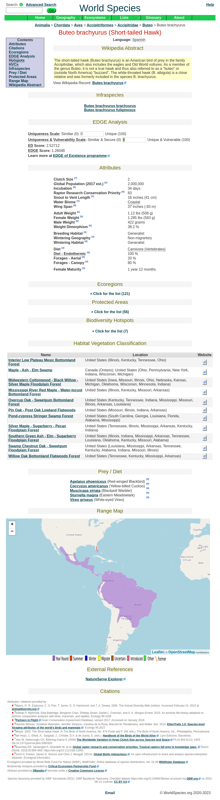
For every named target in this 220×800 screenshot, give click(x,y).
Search (11, 5)
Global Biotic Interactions (110, 754)
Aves (78, 25)
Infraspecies (19, 68)
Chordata (62, 25)
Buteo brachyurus (107, 83)
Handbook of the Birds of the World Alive (129, 735)
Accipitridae (127, 25)
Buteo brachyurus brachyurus (110, 106)
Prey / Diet (18, 73)
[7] (75, 178)
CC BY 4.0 (120, 781)
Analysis (22, 56)
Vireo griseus (81, 500)
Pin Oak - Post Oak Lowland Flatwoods (42, 410)
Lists (124, 18)
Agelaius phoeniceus (88, 481)
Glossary (153, 18)
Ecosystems (94, 18)
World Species (110, 8)
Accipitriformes (100, 25)
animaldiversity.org (24, 709)
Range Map (18, 81)
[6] (74, 187)
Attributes (17, 44)
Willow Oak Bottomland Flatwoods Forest (44, 456)
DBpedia (38, 770)
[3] (106, 182)
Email (110, 793)
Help (210, 5)
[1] (78, 200)
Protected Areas (23, 77)
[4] (62, 248)
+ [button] (12, 524)
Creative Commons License (86, 770)
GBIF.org (192, 778)
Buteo (147, 25)
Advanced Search (41, 5)
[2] (92, 196)
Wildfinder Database (172, 762)
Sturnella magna (84, 495)
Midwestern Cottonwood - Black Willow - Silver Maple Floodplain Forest (43, 382)
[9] (147, 479)
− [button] (12, 531)
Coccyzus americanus (89, 486)
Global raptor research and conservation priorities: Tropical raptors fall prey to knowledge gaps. (135, 747)
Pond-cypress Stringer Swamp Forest (40, 416)
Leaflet (158, 652)
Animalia (42, 25)
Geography (65, 18)
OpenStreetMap (181, 652)
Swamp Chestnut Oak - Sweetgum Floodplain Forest (37, 448)
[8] (123, 191)
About (179, 18)
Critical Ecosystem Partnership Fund (72, 766)
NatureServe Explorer (104, 679)
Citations (16, 48)
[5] (81, 216)
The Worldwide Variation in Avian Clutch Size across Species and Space (123, 739)
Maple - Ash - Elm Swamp (30, 370)
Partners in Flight (27, 720)
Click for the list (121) (111, 294)
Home (40, 18)
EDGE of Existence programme (80, 156)
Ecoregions (19, 52)
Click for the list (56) (111, 312)
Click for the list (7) (111, 331)
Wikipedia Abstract (25, 85)
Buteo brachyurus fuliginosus (110, 110)
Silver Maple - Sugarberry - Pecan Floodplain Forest (37, 428)
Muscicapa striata (85, 491)
